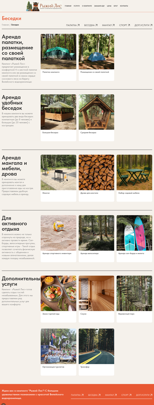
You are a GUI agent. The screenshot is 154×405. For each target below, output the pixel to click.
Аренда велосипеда (89, 243)
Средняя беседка (88, 131)
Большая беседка (50, 131)
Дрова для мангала (89, 187)
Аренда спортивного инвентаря (56, 243)
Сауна (83, 299)
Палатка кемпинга (50, 72)
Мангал (46, 187)
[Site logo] (44, 6)
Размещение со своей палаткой (94, 72)
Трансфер (84, 348)
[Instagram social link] (3, 382)
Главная (5, 25)
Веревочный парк (126, 299)
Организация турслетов (53, 348)
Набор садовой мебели (128, 187)
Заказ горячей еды (50, 299)
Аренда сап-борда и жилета (131, 243)
